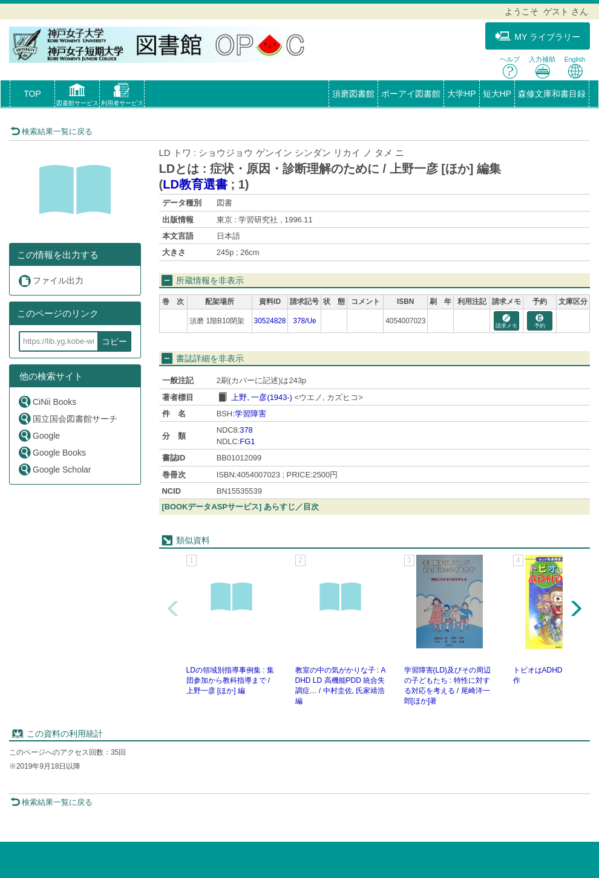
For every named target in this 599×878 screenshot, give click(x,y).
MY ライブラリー (537, 36)
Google (39, 435)
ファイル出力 (50, 280)
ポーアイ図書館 (410, 93)
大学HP (461, 93)
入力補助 (542, 67)
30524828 (270, 321)
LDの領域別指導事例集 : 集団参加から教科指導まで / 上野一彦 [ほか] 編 (230, 680)
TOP (32, 93)
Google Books (52, 452)
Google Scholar (54, 469)
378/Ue (304, 321)
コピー (114, 341)
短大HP (497, 93)
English (575, 67)
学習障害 (250, 413)
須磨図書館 (353, 93)
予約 (539, 321)
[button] (77, 96)
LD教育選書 (195, 184)
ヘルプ (510, 67)
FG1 (247, 441)
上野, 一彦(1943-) (261, 397)
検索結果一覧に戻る (51, 131)
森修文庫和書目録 (552, 93)
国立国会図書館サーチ (67, 418)
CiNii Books (47, 401)
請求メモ (506, 321)
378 (246, 429)
